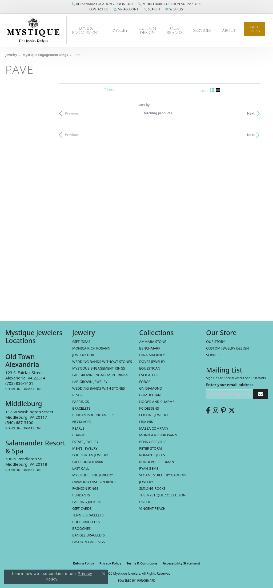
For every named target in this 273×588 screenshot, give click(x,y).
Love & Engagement (85, 30)
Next (258, 113)
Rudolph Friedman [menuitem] (156, 461)
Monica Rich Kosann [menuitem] (158, 435)
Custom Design (147, 30)
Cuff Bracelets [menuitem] (86, 521)
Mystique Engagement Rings (45, 55)
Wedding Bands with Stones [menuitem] (98, 388)
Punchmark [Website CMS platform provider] (146, 580)
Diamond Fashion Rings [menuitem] (94, 481)
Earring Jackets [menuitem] (86, 501)
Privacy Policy (110, 563)
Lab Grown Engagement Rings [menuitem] (100, 375)
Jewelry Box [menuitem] (83, 354)
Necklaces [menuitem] (81, 421)
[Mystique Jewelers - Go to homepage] (36, 30)
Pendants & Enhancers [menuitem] (93, 415)
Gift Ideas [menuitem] (81, 341)
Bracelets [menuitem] (81, 408)
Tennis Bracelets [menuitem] (88, 515)
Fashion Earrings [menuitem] (88, 541)
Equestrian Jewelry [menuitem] (90, 455)
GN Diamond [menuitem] (150, 388)
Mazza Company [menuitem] (153, 428)
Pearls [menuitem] (78, 428)
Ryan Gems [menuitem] (148, 468)
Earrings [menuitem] (80, 401)
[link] (102, 4)
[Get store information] (23, 389)
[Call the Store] (19, 383)
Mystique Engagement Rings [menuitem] (98, 368)
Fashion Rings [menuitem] (85, 488)
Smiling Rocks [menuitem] (152, 488)
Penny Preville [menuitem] (152, 441)
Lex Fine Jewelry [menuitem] (153, 415)
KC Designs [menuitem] (149, 408)
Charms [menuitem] (79, 435)
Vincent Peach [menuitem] (152, 508)
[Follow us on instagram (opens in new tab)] (215, 410)
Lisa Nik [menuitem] (146, 421)
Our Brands (174, 30)
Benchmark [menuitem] (149, 348)
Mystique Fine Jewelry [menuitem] (92, 475)
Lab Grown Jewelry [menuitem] (89, 381)
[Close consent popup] (103, 573)
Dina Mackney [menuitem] (152, 354)
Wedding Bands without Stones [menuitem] (102, 361)
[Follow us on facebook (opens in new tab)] (208, 410)
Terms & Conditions (142, 563)
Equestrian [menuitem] (149, 368)
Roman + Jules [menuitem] (152, 455)
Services (202, 30)
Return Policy (83, 563)
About (229, 30)
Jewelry (119, 30)
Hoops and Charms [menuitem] (157, 401)
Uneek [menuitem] (144, 501)
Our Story (215, 341)
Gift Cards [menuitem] (81, 508)
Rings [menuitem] (77, 395)
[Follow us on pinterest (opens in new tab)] (223, 410)
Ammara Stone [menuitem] (152, 341)
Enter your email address (229, 384)
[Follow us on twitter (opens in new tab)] (231, 410)
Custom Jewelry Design (227, 348)
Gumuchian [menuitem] (150, 395)
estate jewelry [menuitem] (85, 441)
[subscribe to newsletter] (260, 394)
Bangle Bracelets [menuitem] (88, 535)
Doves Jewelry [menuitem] (152, 361)
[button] (98, 9)
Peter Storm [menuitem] (150, 448)
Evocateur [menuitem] (149, 375)
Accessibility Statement (181, 563)
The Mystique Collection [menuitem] (162, 495)
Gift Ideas (254, 29)
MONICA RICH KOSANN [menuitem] (91, 348)
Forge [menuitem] (144, 381)
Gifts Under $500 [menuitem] (87, 461)
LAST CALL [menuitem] (80, 468)
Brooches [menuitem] (81, 528)
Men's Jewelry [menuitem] (85, 448)
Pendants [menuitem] (81, 495)
